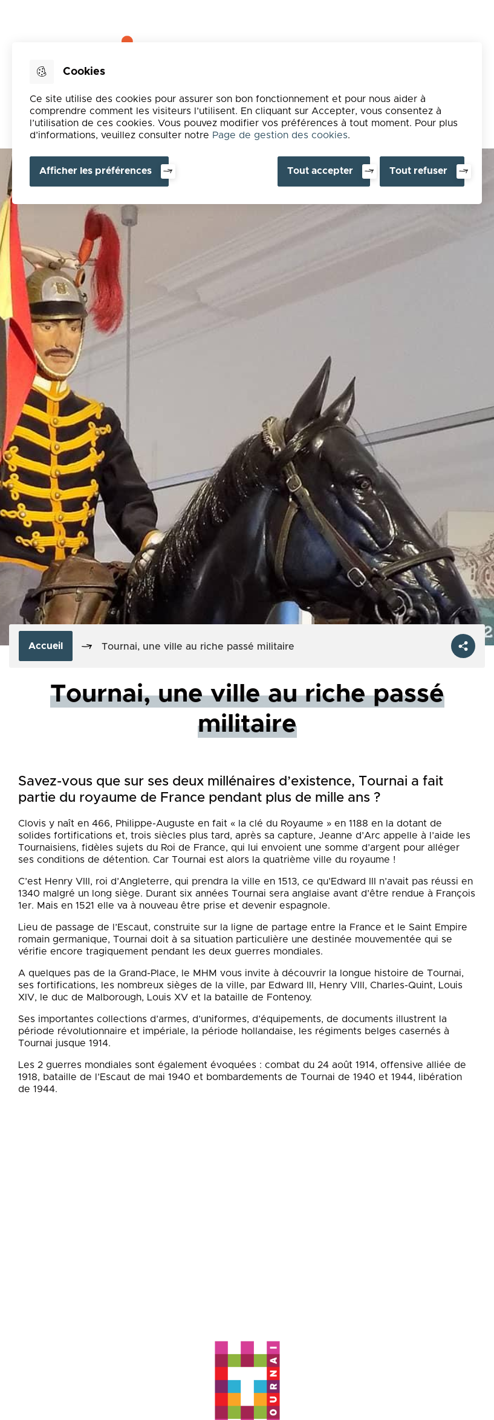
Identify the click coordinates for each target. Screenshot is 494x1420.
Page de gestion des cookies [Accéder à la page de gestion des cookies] (280, 135)
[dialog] (246, 123)
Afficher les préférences (95, 171)
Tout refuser (418, 171)
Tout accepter (320, 171)
